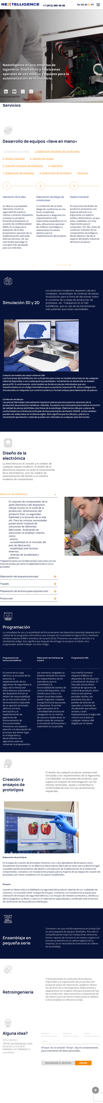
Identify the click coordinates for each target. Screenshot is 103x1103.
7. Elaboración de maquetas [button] (18, 173)
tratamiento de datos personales (63, 1050)
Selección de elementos (13, 494)
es (89, 4)
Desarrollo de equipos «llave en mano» (40, 141)
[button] (64, 265)
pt (92, 4)
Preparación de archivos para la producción (24, 591)
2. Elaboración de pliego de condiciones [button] (57, 151)
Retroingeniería (18, 992)
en (82, 4)
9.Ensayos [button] (82, 173)
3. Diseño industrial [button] (14, 158)
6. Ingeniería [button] (55, 165)
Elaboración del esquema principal (19, 576)
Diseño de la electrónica (14, 455)
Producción (6, 598)
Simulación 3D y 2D (21, 302)
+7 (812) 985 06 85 (54, 5)
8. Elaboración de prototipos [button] (56, 173)
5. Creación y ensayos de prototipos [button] (23, 165)
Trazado (4, 583)
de (86, 4)
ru (78, 4)
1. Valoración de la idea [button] (16, 151)
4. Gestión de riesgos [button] (42, 158)
